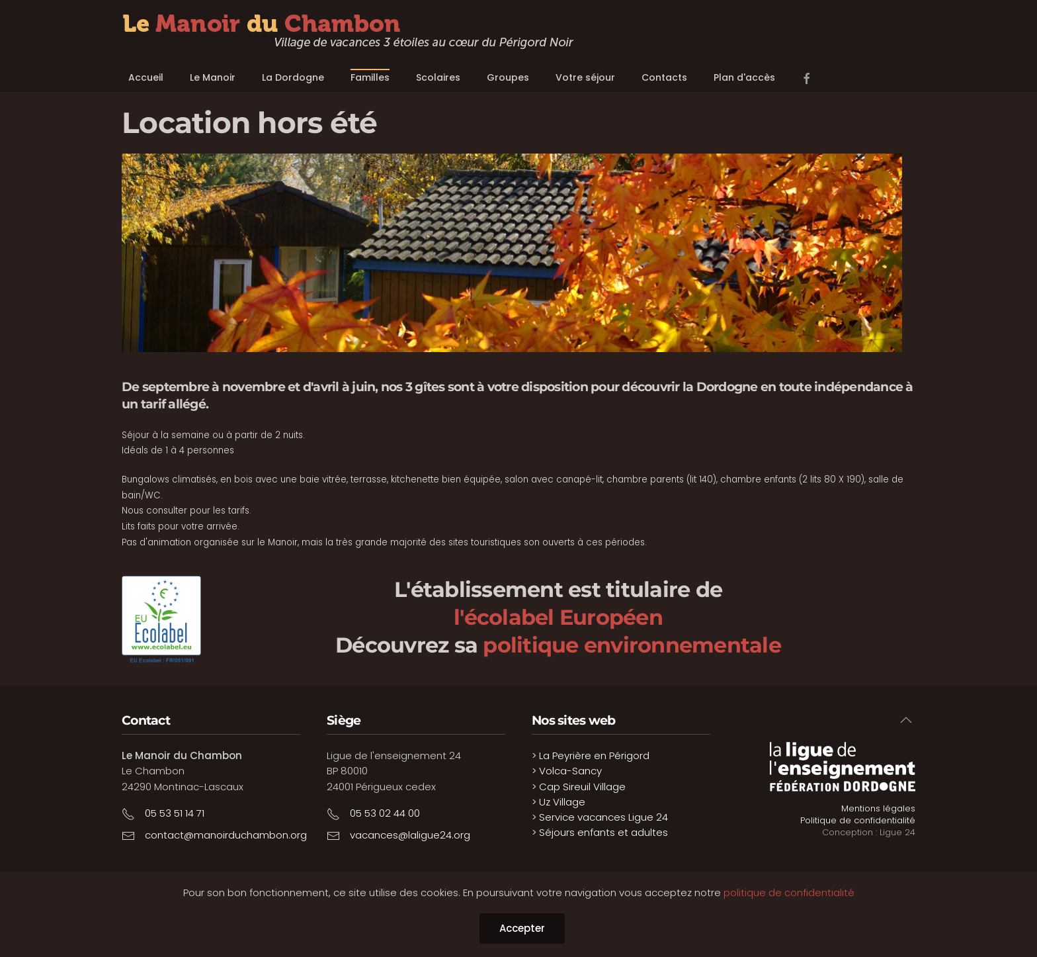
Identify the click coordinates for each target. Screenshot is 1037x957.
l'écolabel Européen (558, 617)
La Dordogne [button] (293, 77)
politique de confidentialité (789, 892)
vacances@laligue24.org (410, 835)
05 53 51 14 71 (174, 813)
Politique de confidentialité (857, 820)
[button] (906, 720)
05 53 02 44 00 (385, 813)
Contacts (664, 77)
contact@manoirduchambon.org (226, 835)
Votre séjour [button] (585, 77)
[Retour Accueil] (348, 31)
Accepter (522, 928)
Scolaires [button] (438, 77)
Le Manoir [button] (212, 77)
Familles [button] (370, 77)
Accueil (145, 77)
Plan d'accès (744, 77)
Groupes (508, 77)
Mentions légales (878, 808)
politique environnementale (632, 645)
